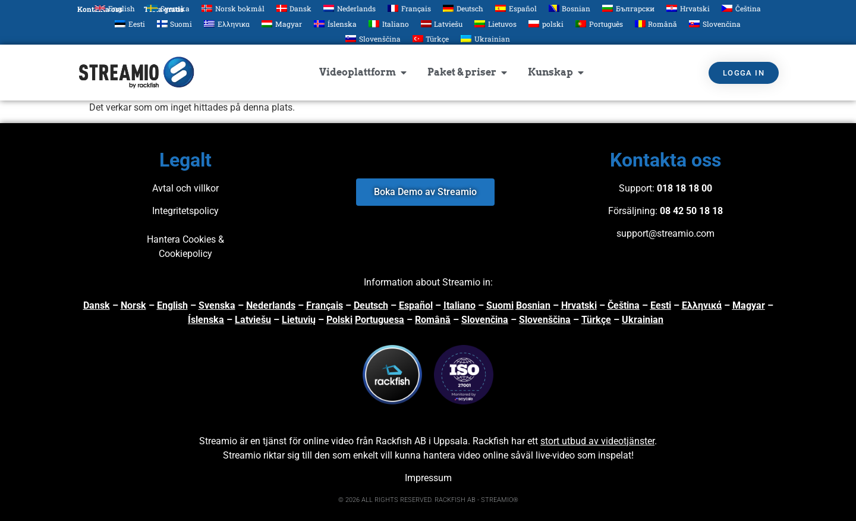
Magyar (748, 305)
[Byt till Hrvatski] (688, 8)
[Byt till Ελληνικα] (227, 23)
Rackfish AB (401, 441)
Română (433, 319)
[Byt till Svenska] (168, 8)
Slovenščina (545, 319)
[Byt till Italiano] (389, 23)
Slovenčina (484, 319)
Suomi (500, 305)
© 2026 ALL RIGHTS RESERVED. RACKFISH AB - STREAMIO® (428, 500)
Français (324, 305)
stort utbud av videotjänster (597, 441)
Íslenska (206, 319)
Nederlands (270, 305)
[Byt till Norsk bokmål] (233, 8)
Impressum (428, 478)
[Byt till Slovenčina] (715, 23)
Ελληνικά (702, 305)
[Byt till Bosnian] (570, 8)
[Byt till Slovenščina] (373, 39)
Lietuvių (299, 319)
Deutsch (371, 305)
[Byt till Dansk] (294, 8)
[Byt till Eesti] (130, 23)
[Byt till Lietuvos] (495, 23)
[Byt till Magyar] (282, 23)
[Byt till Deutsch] (463, 8)
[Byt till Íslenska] (335, 23)
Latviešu (253, 319)
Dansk (96, 305)
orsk (136, 305)
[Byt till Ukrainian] (485, 39)
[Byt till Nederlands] (349, 8)
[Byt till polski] (546, 23)
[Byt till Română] (656, 23)
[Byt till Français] (409, 8)
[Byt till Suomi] (175, 23)
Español (416, 305)
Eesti (660, 305)
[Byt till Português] (599, 23)
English (172, 305)
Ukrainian (642, 319)
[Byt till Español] (516, 8)
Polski (339, 319)
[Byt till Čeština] (741, 8)
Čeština (624, 305)
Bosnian (533, 305)
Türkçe (596, 319)
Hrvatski (579, 305)
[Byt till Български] (628, 8)
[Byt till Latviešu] (442, 23)
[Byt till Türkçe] (431, 39)
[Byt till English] (115, 8)
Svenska (217, 305)
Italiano (459, 305)
